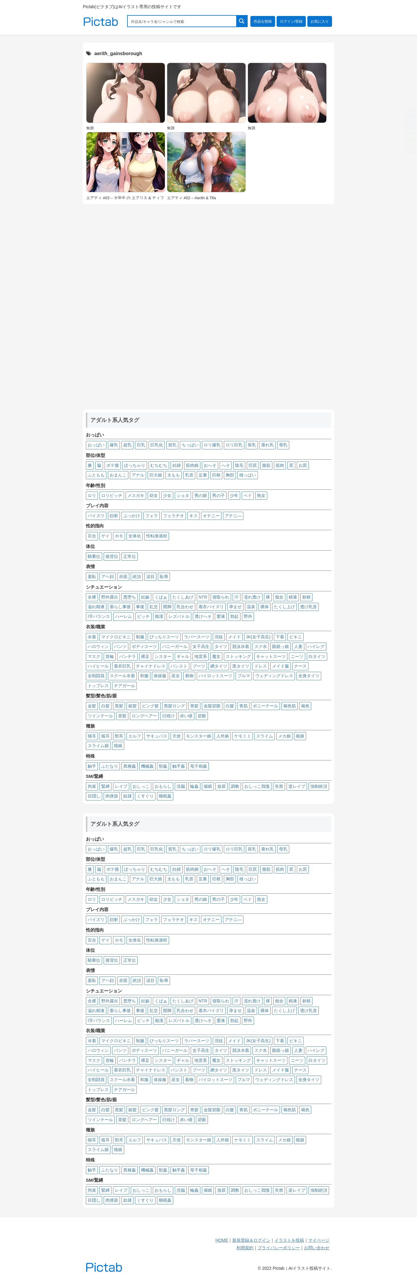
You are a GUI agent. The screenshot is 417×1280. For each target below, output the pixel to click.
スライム (264, 736)
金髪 (92, 705)
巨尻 (253, 465)
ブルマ (243, 675)
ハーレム (123, 616)
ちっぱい (190, 444)
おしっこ (141, 786)
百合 (92, 535)
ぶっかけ (131, 515)
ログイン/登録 (291, 21)
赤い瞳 (186, 715)
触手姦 (178, 766)
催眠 (208, 786)
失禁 (279, 786)
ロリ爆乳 (212, 444)
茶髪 (122, 715)
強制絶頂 (318, 786)
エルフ (134, 736)
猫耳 (92, 736)
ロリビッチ (111, 495)
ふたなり (109, 766)
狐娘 (300, 736)
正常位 (129, 556)
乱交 (153, 606)
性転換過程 (156, 535)
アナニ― (233, 515)
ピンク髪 (150, 705)
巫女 (175, 675)
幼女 (153, 495)
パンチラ (127, 656)
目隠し (94, 796)
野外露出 (109, 597)
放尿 (221, 786)
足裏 (203, 475)
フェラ (151, 515)
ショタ (183, 495)
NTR (203, 597)
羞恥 (92, 576)
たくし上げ (284, 606)
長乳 (252, 444)
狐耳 (105, 736)
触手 (92, 766)
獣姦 (163, 766)
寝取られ (220, 597)
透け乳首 (308, 606)
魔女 (216, 656)
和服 (144, 675)
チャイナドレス (150, 666)
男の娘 (200, 495)
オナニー (211, 515)
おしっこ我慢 (257, 786)
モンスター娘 (198, 736)
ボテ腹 (112, 465)
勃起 (234, 616)
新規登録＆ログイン (251, 1240)
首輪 (109, 656)
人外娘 (222, 736)
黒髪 (119, 705)
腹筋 (266, 465)
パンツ (120, 646)
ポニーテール (265, 705)
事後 (140, 606)
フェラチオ (173, 515)
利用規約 (245, 1247)
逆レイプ (296, 786)
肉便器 (111, 796)
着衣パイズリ (211, 606)
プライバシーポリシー (279, 1247)
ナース (300, 666)
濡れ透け (252, 597)
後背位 (111, 556)
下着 (280, 636)
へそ (225, 465)
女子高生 (201, 646)
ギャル (183, 656)
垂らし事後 (120, 606)
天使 (176, 736)
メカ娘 (284, 736)
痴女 (279, 597)
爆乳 (114, 444)
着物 (189, 675)
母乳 (283, 444)
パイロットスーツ (215, 675)
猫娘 (118, 745)
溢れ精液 (96, 606)
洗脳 (181, 786)
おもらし (163, 786)
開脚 (167, 606)
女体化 (134, 535)
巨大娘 (155, 475)
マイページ (318, 1240)
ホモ (119, 535)
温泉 (251, 606)
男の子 (218, 495)
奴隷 (127, 796)
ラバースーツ (196, 636)
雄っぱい (247, 475)
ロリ (92, 495)
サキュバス (156, 736)
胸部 (230, 475)
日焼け (168, 715)
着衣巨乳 (122, 666)
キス (193, 515)
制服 (140, 636)
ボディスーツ (144, 646)
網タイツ (218, 666)
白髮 (230, 705)
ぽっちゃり (134, 465)
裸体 (264, 606)
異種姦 (129, 766)
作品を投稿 (263, 21)
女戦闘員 (96, 675)
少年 (234, 495)
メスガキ (135, 495)
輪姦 (194, 786)
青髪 (194, 705)
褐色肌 (289, 705)
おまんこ (118, 475)
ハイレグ (316, 646)
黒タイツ (240, 666)
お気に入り (320, 21)
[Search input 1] (182, 21)
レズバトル (179, 616)
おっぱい (96, 444)
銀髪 (132, 705)
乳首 (189, 475)
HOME (221, 1240)
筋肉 (280, 465)
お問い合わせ (316, 1247)
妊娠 (145, 597)
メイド (234, 636)
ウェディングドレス (274, 675)
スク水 (260, 646)
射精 (306, 597)
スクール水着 (122, 675)
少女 (167, 495)
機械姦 (147, 766)
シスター (163, 656)
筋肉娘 (192, 465)
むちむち (158, 465)
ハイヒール (98, 666)
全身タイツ (308, 675)
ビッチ (143, 616)
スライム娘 (98, 745)
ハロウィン (98, 646)
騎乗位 (94, 556)
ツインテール (100, 715)
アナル (138, 475)
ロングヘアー (144, 715)
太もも (173, 475)
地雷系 (200, 656)
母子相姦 (198, 766)
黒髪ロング (174, 705)
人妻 (298, 646)
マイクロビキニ (116, 636)
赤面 (123, 576)
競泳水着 (240, 646)
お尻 (303, 465)
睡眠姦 (165, 796)
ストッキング (238, 656)
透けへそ (203, 616)
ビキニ (295, 636)
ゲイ (105, 535)
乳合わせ (185, 606)
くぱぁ (161, 597)
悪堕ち (129, 597)
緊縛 (105, 786)
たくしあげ (182, 597)
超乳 (127, 444)
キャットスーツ (271, 656)
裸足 (145, 656)
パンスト (179, 666)
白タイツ (317, 656)
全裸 (92, 597)
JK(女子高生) (258, 636)
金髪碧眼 (212, 705)
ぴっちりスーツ (164, 636)
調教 (235, 786)
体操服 (160, 675)
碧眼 (202, 715)
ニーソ (297, 656)
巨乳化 (156, 444)
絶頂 (137, 576)
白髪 (105, 705)
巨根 (216, 475)
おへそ (210, 465)
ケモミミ (242, 736)
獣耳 (119, 736)
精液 (293, 597)
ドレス (260, 666)
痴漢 (159, 616)
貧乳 (172, 444)
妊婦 (176, 465)
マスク (94, 656)
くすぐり (145, 796)
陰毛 (239, 465)
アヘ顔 (107, 576)
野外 (248, 616)
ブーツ (199, 666)
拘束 (92, 786)
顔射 (114, 515)
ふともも (96, 475)
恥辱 (164, 576)
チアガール (124, 685)
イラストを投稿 (289, 1240)
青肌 (243, 705)
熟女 (261, 495)
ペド (247, 495)
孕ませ (235, 606)
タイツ (221, 646)
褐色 (305, 705)
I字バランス (99, 616)
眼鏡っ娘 (280, 646)
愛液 (221, 616)
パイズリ (96, 515)
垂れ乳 (267, 444)
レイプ (121, 786)
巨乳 (141, 444)
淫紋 (219, 636)
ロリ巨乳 (234, 444)
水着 (92, 636)
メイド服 (280, 666)
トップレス (98, 685)
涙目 (150, 576)
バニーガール (174, 646)
